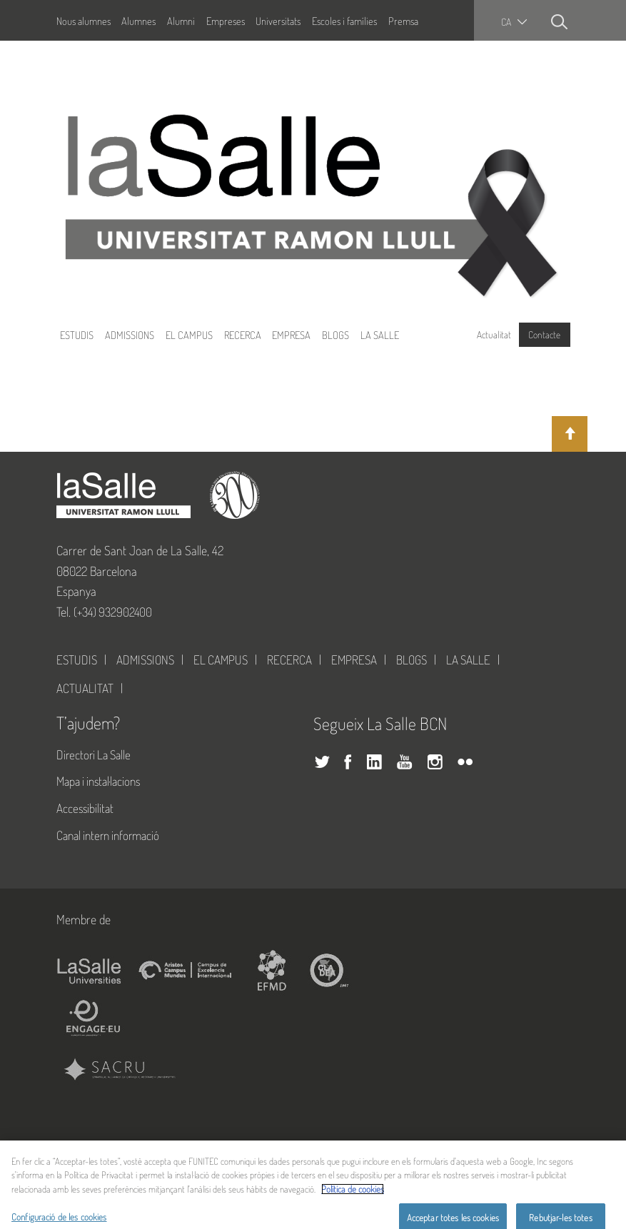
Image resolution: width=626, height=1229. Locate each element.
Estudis (77, 334)
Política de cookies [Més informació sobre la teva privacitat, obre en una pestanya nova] (352, 1198)
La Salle (379, 334)
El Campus (189, 334)
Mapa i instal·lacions (98, 781)
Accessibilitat (84, 808)
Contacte (544, 334)
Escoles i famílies (344, 20)
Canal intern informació (107, 835)
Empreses (225, 20)
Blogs (335, 334)
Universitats (278, 20)
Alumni (181, 20)
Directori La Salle (93, 754)
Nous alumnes (83, 20)
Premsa (403, 20)
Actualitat (494, 334)
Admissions (129, 334)
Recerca (242, 334)
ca (506, 22)
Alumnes (138, 20)
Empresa (291, 334)
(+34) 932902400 (113, 611)
